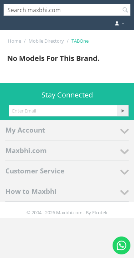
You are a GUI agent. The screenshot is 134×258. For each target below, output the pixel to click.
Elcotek (100, 212)
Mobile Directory (46, 41)
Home (14, 41)
